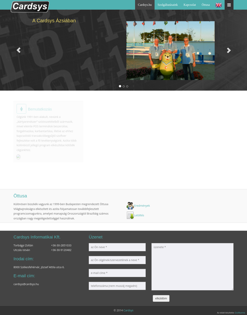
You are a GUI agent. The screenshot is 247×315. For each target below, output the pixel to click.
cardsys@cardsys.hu (26, 284)
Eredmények (142, 205)
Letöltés (139, 215)
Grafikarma (240, 312)
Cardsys (128, 310)
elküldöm (161, 298)
